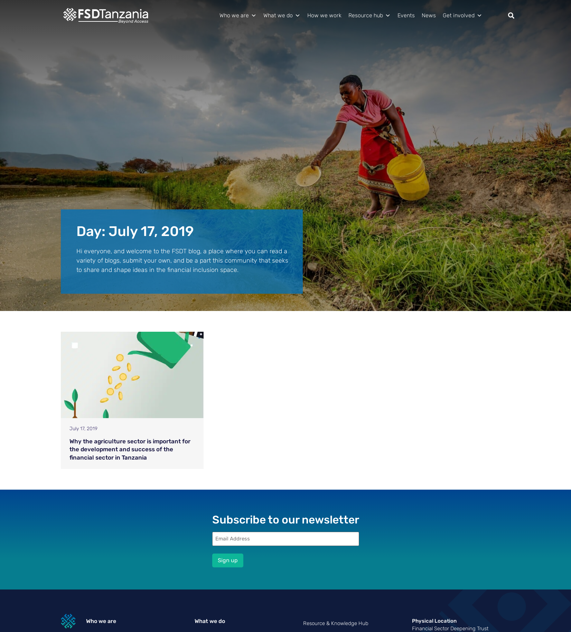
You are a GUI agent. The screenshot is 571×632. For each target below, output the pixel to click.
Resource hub (369, 15)
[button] (511, 15)
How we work (324, 15)
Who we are (237, 15)
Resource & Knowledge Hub (335, 623)
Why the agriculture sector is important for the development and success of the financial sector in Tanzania (129, 449)
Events (406, 15)
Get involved (462, 15)
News (429, 15)
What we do (281, 15)
